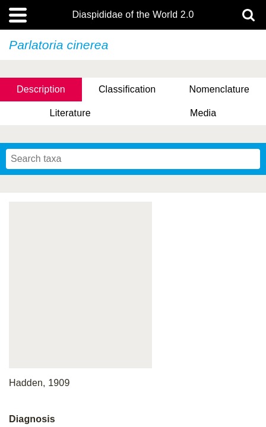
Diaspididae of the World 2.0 (133, 15)
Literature (70, 113)
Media (203, 113)
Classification (127, 89)
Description (41, 89)
